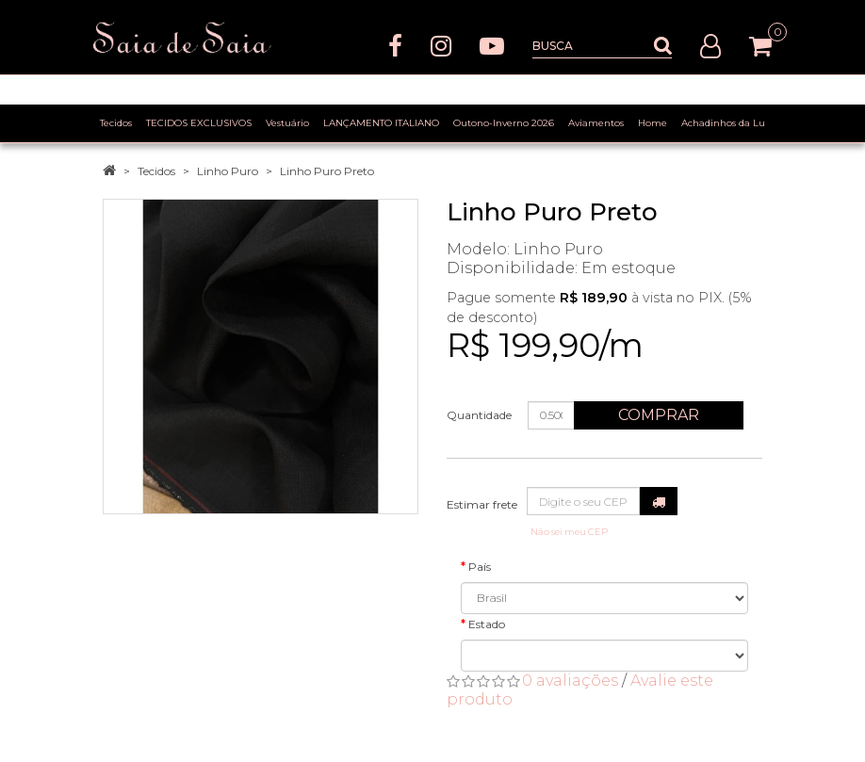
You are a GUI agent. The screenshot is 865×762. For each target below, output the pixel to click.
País (479, 566)
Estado (486, 624)
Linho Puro (227, 171)
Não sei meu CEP (569, 532)
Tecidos (156, 171)
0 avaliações (570, 680)
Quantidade (479, 415)
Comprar (658, 415)
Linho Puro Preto (327, 171)
